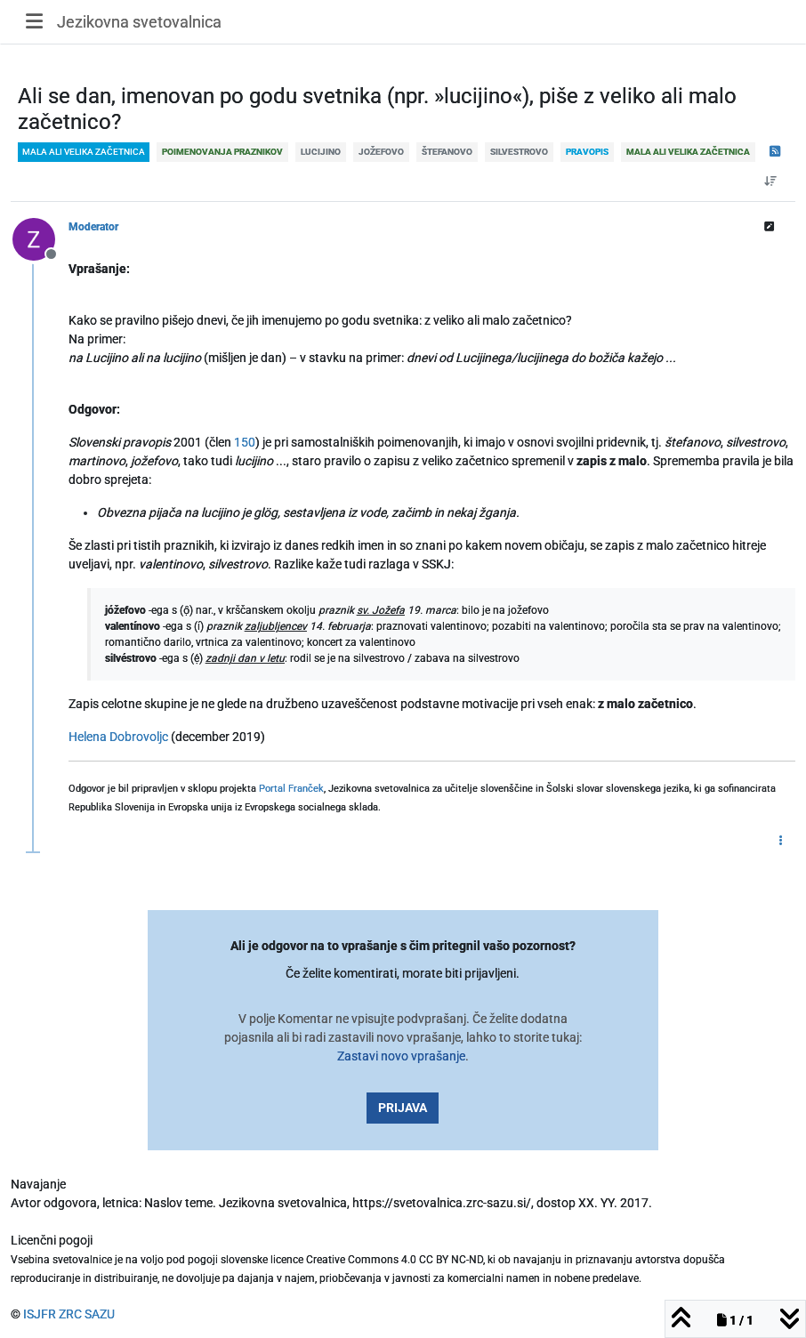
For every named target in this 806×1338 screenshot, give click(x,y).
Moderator (93, 227)
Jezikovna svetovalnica (139, 21)
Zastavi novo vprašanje (401, 1056)
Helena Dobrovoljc (118, 736)
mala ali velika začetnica (83, 152)
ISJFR (39, 1314)
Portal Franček (291, 788)
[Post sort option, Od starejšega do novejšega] (771, 181)
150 (244, 442)
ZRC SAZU (87, 1314)
